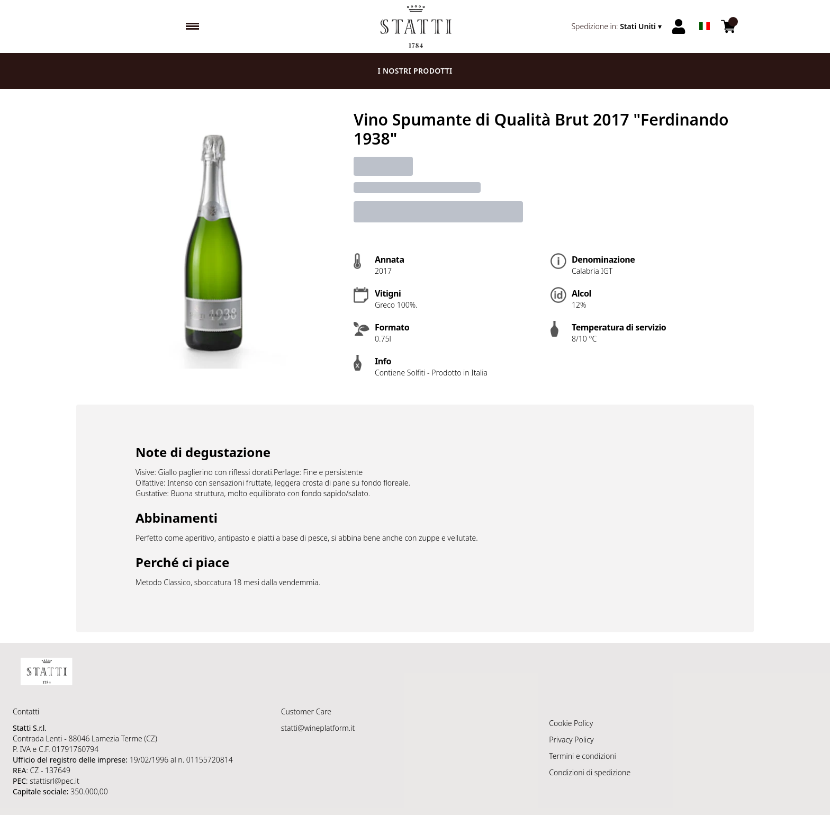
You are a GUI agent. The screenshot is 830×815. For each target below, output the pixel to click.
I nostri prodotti (414, 71)
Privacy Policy (571, 740)
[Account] (678, 26)
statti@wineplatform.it (318, 728)
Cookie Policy (571, 723)
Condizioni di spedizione (589, 772)
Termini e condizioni (582, 756)
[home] (415, 26)
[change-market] (617, 26)
